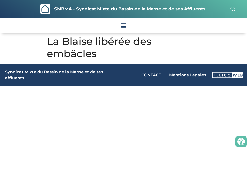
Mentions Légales (187, 75)
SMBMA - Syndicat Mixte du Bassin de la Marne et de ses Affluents (129, 9)
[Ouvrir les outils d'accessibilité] (241, 141)
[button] (123, 26)
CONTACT (151, 75)
